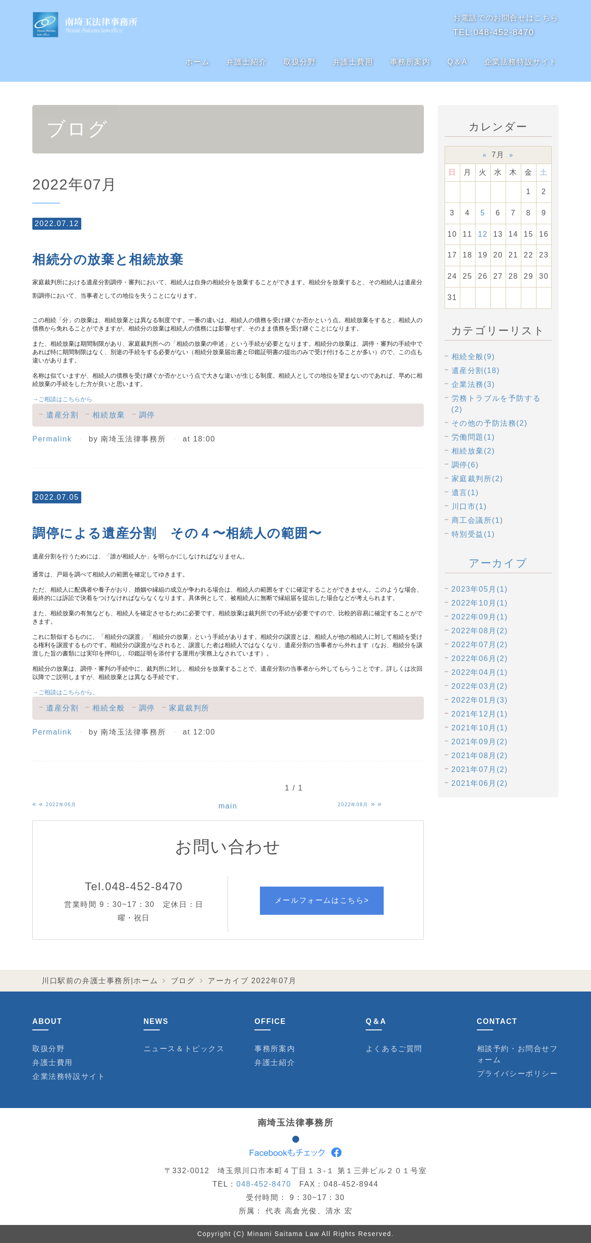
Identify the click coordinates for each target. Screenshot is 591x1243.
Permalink (52, 439)
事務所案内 (410, 62)
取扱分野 (299, 62)
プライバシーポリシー (517, 1074)
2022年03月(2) (480, 686)
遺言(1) (465, 492)
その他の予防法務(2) (490, 423)
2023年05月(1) (480, 589)
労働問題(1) (473, 437)
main (227, 806)
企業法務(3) (473, 384)
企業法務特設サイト (520, 62)
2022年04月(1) (480, 672)
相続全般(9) (473, 357)
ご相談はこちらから (62, 399)
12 (483, 234)
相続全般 (108, 708)
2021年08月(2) (480, 755)
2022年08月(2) (480, 631)
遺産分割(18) (476, 370)
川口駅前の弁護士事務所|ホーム (100, 981)
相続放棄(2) (473, 451)
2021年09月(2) (480, 742)
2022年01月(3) (480, 700)
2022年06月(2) (480, 658)
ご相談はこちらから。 (65, 692)
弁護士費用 (353, 62)
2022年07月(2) (480, 645)
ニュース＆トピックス (184, 1049)
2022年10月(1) (480, 603)
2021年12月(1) (480, 714)
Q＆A (457, 62)
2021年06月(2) (480, 783)
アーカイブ (498, 563)
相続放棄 (108, 415)
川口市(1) (469, 506)
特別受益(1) (473, 534)
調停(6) (465, 465)
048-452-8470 (504, 32)
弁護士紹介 (246, 62)
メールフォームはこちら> (322, 900)
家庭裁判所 (189, 708)
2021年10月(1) (480, 728)
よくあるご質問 (394, 1049)
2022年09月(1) (480, 617)
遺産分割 (62, 415)
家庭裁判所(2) (477, 479)
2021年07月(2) (480, 769)
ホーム (197, 62)
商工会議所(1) (477, 520)
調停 (147, 415)
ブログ (183, 981)
